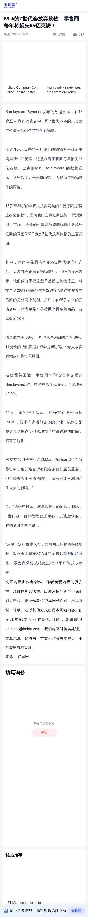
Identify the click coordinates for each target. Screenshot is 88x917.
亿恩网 (23, 657)
